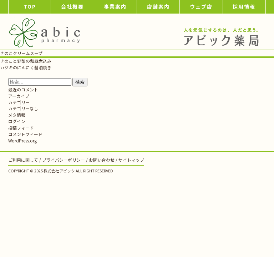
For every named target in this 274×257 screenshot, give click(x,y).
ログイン (16, 121)
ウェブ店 (201, 6)
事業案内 (115, 6)
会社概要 (72, 6)
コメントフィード (25, 134)
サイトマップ (131, 160)
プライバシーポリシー (63, 160)
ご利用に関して (23, 160)
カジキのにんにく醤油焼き (25, 67)
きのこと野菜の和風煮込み (25, 61)
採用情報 (244, 6)
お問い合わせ (102, 160)
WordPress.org (22, 140)
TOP (30, 6)
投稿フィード (21, 128)
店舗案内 (158, 6)
